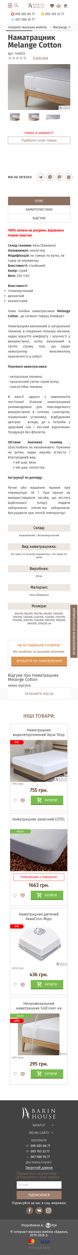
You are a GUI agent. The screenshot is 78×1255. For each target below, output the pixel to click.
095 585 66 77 (40, 1146)
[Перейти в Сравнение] (58, 6)
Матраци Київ (39, 1248)
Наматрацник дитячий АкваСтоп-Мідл (39, 916)
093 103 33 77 (40, 1151)
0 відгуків (40, 58)
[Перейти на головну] (38, 6)
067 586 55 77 (40, 1157)
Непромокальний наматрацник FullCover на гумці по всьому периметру (38, 1008)
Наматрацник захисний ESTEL (38, 819)
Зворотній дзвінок (39, 1167)
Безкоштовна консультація (74, 631)
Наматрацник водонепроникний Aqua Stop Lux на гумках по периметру (39, 735)
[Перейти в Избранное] (52, 6)
